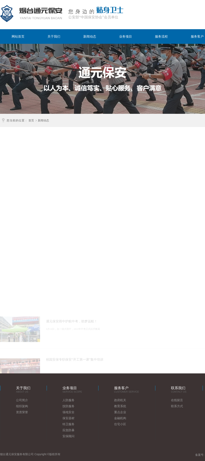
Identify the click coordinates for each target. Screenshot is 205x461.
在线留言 (177, 400)
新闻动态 (89, 36)
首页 (31, 120)
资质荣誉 (22, 412)
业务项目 (125, 36)
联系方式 (177, 406)
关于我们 (53, 36)
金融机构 (120, 418)
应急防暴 (68, 430)
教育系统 (120, 406)
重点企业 (120, 412)
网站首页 (18, 36)
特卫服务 (68, 424)
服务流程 (161, 36)
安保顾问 (68, 436)
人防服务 (68, 400)
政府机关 (120, 400)
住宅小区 (120, 424)
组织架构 (22, 406)
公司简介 (22, 400)
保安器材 (68, 418)
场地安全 (68, 412)
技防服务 (68, 406)
